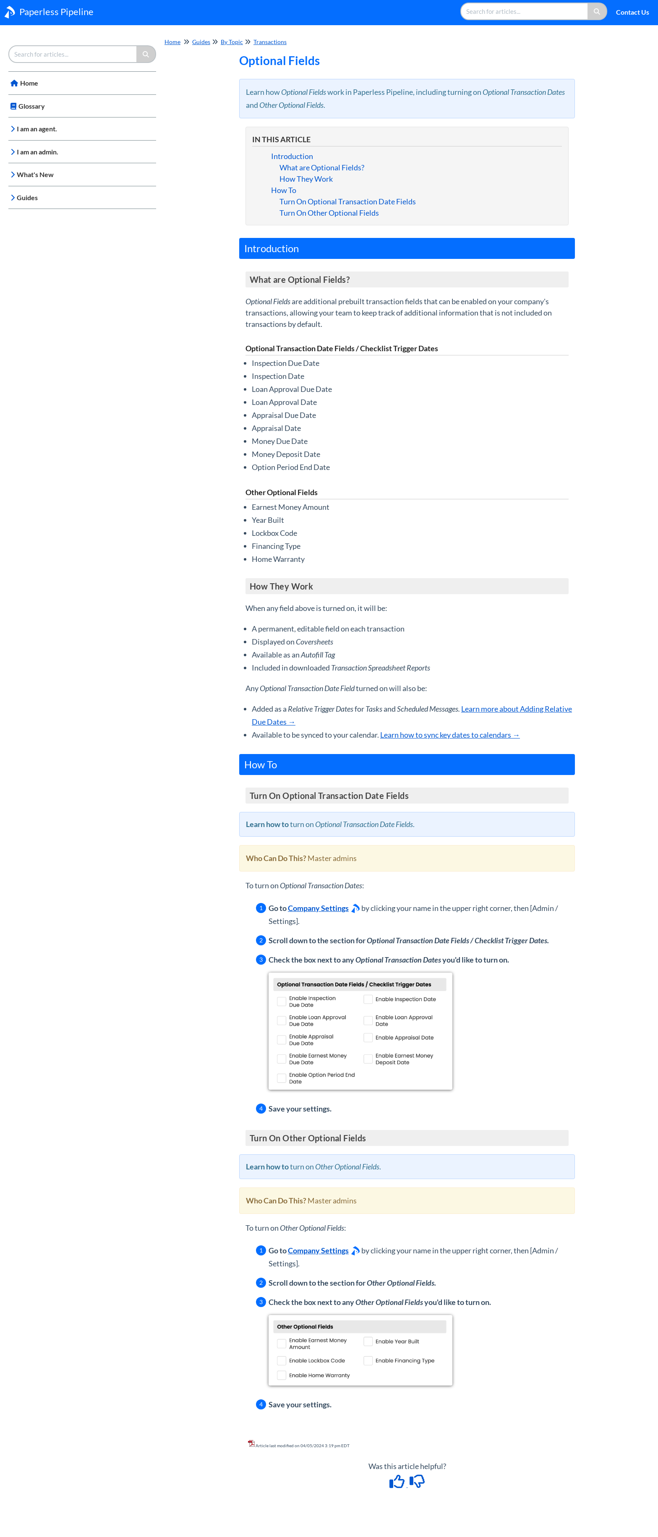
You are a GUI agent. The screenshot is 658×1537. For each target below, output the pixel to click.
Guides (27, 197)
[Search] (597, 11)
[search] (524, 11)
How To (283, 190)
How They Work (306, 178)
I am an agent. (37, 129)
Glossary (31, 106)
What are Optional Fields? (321, 167)
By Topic (232, 41)
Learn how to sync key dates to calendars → (450, 734)
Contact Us (632, 12)
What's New (35, 174)
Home (29, 83)
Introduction (292, 156)
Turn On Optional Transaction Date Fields (347, 201)
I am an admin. (37, 152)
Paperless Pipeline (56, 11)
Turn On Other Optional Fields (329, 212)
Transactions (270, 41)
